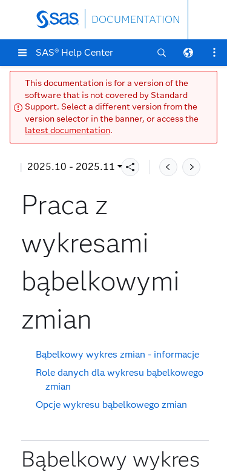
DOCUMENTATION (135, 19)
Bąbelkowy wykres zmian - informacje (117, 354)
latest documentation (67, 130)
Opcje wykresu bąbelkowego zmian (111, 404)
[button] (22, 53)
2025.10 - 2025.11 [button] (71, 166)
